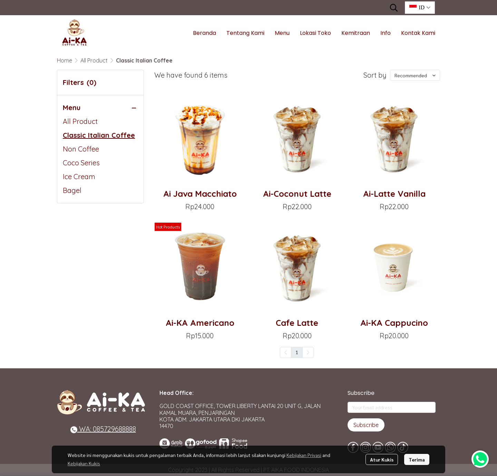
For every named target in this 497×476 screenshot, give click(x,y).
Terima (417, 459)
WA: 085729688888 (103, 429)
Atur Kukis (381, 459)
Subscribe (366, 424)
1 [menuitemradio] (296, 352)
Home (64, 60)
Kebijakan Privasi (303, 455)
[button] (394, 7)
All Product (94, 60)
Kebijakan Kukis (84, 463)
